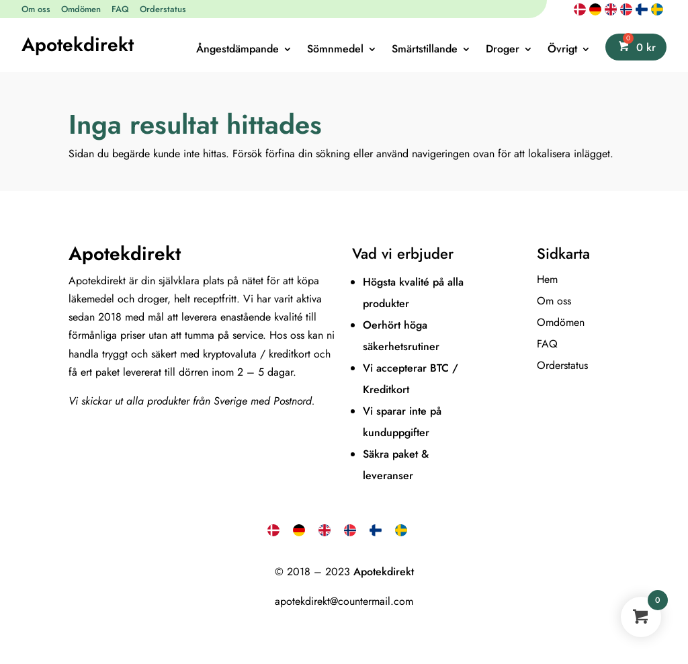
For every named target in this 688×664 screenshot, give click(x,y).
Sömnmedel (335, 50)
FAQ (120, 9)
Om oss (36, 9)
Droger (502, 50)
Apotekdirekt (78, 44)
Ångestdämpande (237, 50)
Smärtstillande (425, 50)
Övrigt (562, 50)
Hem (547, 279)
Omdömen (81, 9)
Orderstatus (163, 9)
